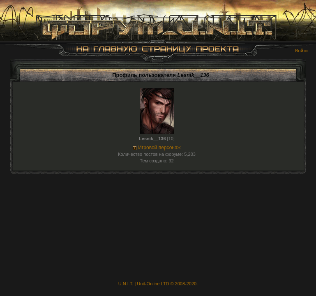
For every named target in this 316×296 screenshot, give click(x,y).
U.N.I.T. (126, 283)
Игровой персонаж (159, 147)
